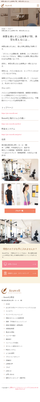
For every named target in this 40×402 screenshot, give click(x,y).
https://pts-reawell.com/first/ (11, 124)
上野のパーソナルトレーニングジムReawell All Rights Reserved (23, 388)
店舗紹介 (8, 360)
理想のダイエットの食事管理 (15, 318)
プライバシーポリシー (13, 357)
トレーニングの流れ (12, 343)
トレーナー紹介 (11, 335)
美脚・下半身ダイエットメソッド (16, 321)
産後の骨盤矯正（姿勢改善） (15, 325)
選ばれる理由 (10, 332)
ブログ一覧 (19, 211)
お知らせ (8, 371)
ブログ (8, 367)
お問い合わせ (10, 374)
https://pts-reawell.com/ (10, 113)
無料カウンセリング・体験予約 (15, 378)
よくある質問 (10, 353)
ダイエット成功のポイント (14, 346)
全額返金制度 (10, 328)
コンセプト (9, 311)
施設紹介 (8, 339)
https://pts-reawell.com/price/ (12, 134)
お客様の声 (9, 364)
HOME (8, 304)
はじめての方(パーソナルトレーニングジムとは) (21, 307)
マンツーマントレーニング (14, 314)
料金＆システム (11, 350)
